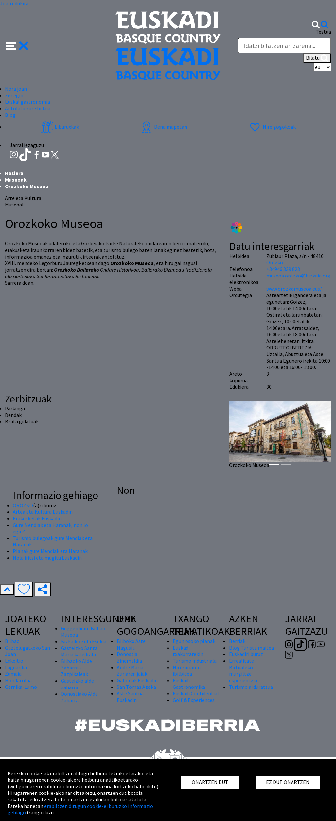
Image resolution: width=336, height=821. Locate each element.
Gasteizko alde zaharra (77, 683)
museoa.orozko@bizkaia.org (298, 275)
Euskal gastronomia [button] (27, 101)
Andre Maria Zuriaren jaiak (132, 670)
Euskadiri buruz (246, 654)
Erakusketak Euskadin (37, 518)
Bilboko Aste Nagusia (131, 644)
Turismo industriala (195, 660)
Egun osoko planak (194, 641)
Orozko (274, 262)
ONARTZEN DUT (210, 782)
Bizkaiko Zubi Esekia (83, 641)
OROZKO (23, 505)
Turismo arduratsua (251, 687)
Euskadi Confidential (196, 693)
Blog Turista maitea (251, 647)
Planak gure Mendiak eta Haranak (50, 551)
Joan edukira (14, 3)
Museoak (16, 179)
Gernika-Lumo (21, 687)
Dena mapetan (163, 126)
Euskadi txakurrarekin (188, 650)
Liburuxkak (59, 126)
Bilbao (12, 641)
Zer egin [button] (14, 95)
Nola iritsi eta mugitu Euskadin (47, 557)
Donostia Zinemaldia (129, 657)
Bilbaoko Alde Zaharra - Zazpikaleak (76, 667)
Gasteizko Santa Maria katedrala (79, 651)
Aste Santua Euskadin (130, 696)
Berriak (237, 641)
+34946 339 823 (283, 269)
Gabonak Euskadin (137, 680)
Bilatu (317, 58)
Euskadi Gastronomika (189, 683)
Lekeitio (14, 660)
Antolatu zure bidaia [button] (27, 108)
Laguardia (16, 667)
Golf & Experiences (194, 700)
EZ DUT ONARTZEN (287, 782)
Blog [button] (10, 115)
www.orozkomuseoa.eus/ (294, 288)
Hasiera (14, 173)
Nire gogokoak (272, 126)
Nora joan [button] (16, 88)
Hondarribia (18, 680)
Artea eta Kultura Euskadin (43, 512)
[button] (17, 45)
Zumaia (13, 673)
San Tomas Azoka (136, 687)
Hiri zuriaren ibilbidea (187, 670)
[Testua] (284, 45)
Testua (323, 31)
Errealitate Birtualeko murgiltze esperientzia (243, 670)
